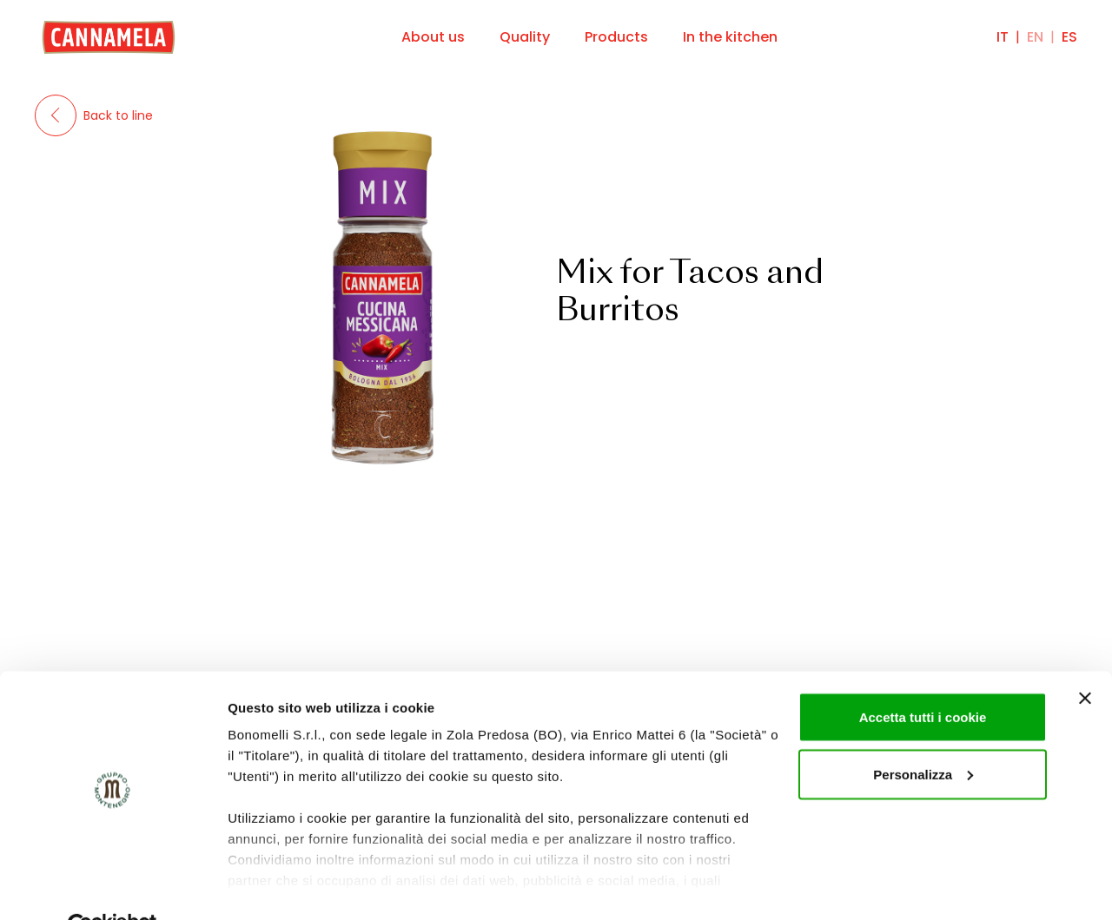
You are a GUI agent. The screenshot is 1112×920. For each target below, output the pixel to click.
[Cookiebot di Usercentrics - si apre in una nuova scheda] (112, 886)
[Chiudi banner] (1085, 658)
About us (433, 37)
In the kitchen (730, 37)
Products (616, 37)
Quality (525, 37)
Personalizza (923, 733)
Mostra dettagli (274, 885)
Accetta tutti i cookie (923, 676)
